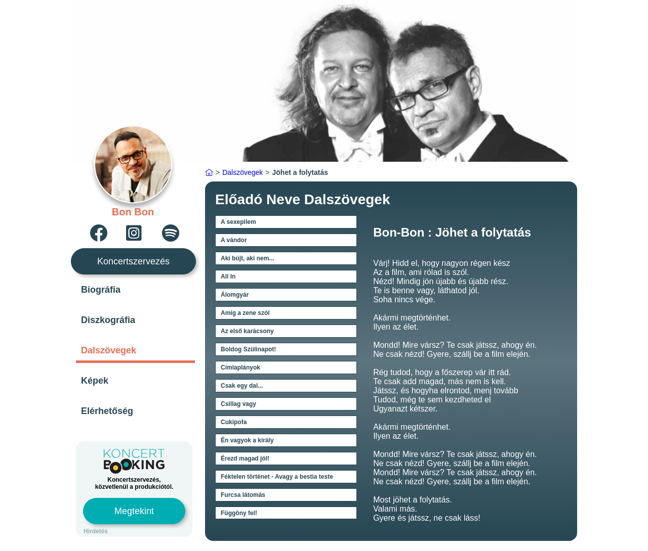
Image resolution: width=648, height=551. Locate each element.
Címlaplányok (240, 367)
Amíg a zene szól (245, 312)
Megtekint (134, 511)
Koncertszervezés (133, 261)
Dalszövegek (108, 350)
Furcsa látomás (243, 494)
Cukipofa (234, 422)
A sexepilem (238, 221)
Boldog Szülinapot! (248, 349)
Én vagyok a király (247, 440)
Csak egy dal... (242, 385)
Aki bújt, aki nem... (247, 258)
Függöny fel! (239, 513)
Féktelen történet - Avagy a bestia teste (277, 476)
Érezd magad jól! (245, 458)
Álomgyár (235, 294)
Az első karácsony (247, 331)
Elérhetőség (107, 411)
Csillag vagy (238, 403)
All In (228, 276)
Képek (94, 381)
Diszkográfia (108, 320)
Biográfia (100, 290)
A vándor (234, 240)
